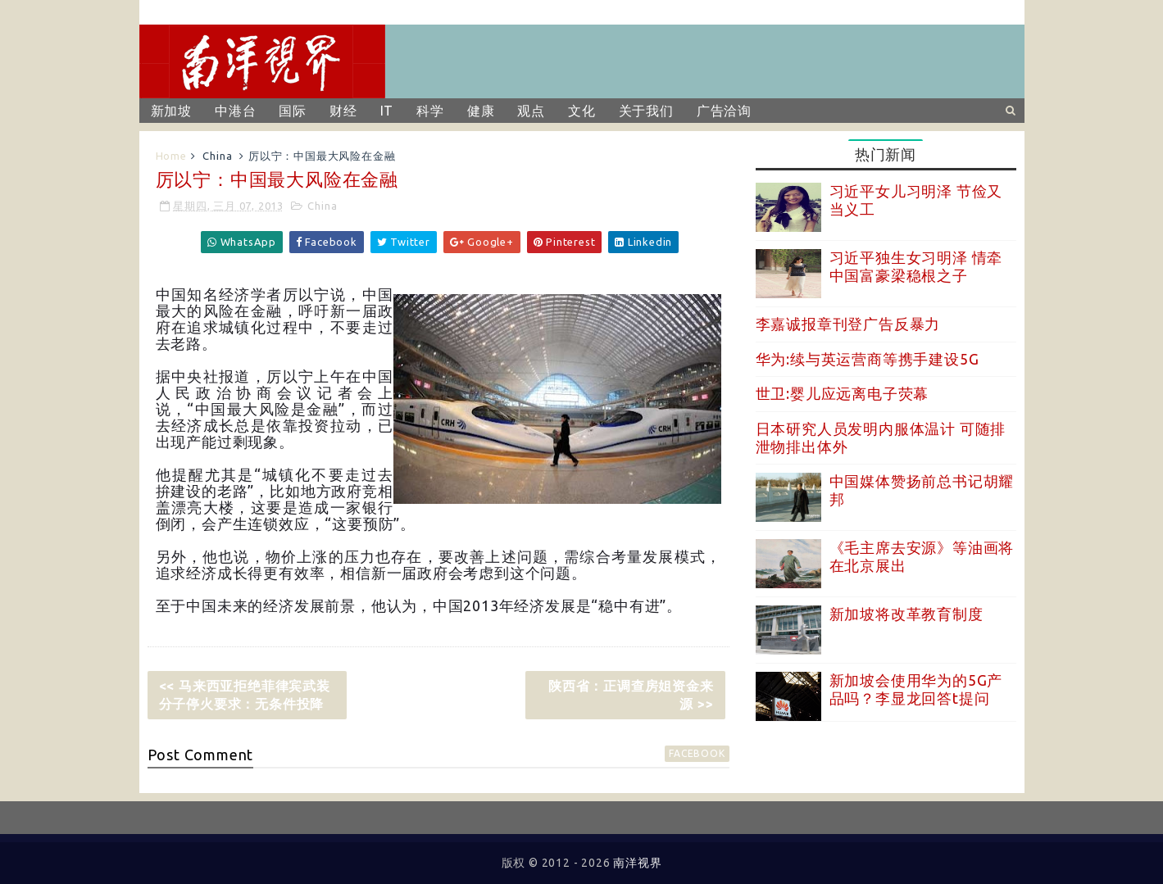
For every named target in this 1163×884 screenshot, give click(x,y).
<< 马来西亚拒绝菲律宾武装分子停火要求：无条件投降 (244, 694)
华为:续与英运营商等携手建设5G (867, 359)
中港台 (235, 110)
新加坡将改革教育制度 (906, 613)
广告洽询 (724, 110)
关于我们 (646, 110)
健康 (481, 110)
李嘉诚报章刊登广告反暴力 (848, 323)
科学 (430, 110)
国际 (293, 110)
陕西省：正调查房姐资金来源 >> (631, 694)
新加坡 (171, 110)
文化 (582, 110)
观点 (531, 110)
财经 (343, 110)
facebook (697, 753)
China (217, 155)
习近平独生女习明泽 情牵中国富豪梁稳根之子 (916, 266)
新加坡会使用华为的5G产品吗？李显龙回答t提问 (916, 689)
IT (387, 110)
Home (171, 155)
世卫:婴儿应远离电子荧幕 (842, 393)
